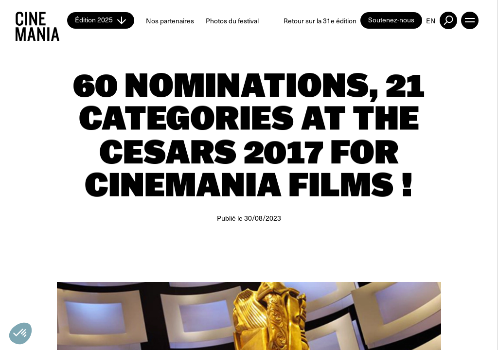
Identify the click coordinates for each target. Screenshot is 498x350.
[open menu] (470, 20)
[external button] (448, 20)
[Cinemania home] (41, 20)
